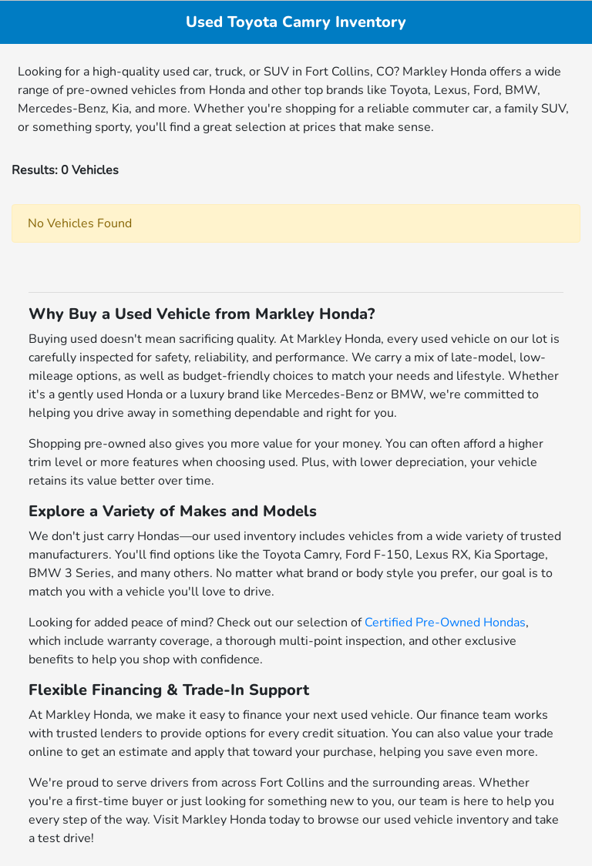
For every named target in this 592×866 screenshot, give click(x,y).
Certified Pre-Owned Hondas (445, 622)
